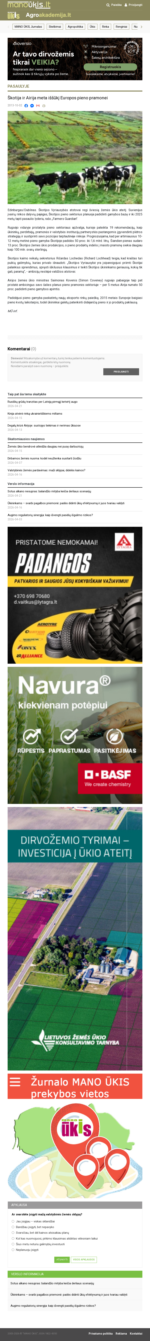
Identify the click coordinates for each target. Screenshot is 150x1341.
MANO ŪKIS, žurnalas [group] (28, 26)
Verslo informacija (27, 1274)
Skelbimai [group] (55, 26)
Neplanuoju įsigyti (25, 1250)
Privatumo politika (101, 1333)
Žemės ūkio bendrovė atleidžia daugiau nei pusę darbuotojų (45, 446)
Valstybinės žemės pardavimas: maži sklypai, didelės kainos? (46, 470)
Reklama (121, 1333)
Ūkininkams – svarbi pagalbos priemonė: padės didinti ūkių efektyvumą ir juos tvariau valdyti (66, 503)
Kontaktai (136, 1333)
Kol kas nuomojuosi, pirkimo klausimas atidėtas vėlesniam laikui (55, 1238)
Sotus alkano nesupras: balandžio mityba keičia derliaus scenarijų (49, 491)
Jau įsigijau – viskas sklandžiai (33, 1221)
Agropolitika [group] (75, 26)
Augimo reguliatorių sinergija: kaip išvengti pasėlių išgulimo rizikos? (50, 515)
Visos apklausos (84, 1259)
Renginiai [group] (121, 26)
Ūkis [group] (92, 26)
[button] (8, 27)
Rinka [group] (105, 26)
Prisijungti (121, 371)
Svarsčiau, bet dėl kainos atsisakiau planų (40, 1232)
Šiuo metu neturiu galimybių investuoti (38, 1244)
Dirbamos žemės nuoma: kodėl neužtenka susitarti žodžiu (44, 458)
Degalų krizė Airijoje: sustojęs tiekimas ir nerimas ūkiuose (44, 425)
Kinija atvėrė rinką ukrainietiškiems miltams (35, 413)
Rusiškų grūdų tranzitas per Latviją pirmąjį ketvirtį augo (43, 402)
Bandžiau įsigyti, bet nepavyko (33, 1227)
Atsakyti (62, 1259)
